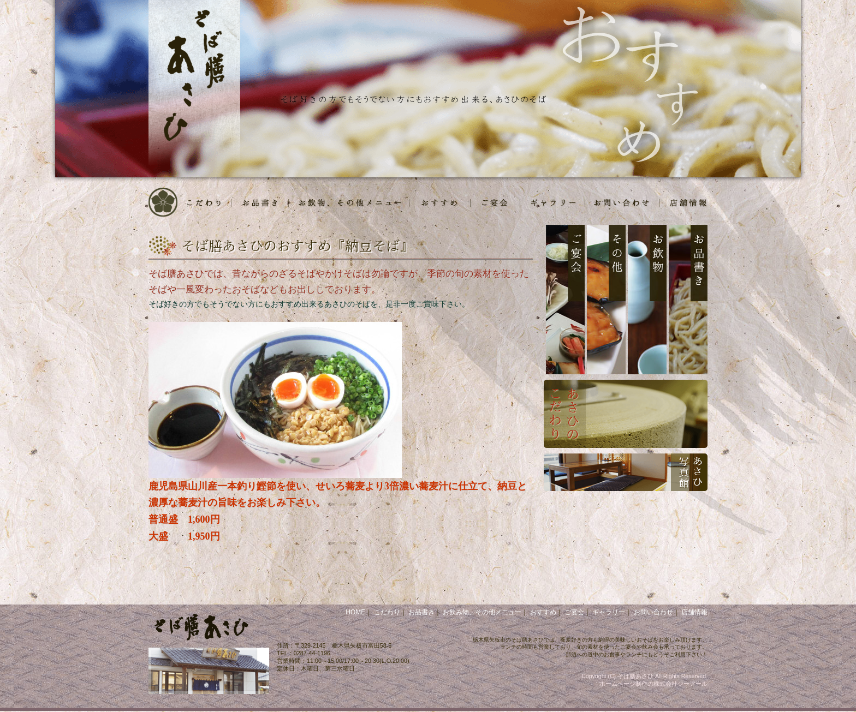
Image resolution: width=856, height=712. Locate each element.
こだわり (205, 202)
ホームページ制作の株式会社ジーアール (653, 683)
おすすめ (440, 202)
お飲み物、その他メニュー (482, 612)
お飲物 (349, 202)
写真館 (552, 202)
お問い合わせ (653, 612)
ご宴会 (495, 202)
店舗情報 (683, 202)
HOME (163, 202)
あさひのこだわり (626, 414)
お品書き (260, 202)
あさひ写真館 (626, 472)
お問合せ (622, 202)
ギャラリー (608, 612)
